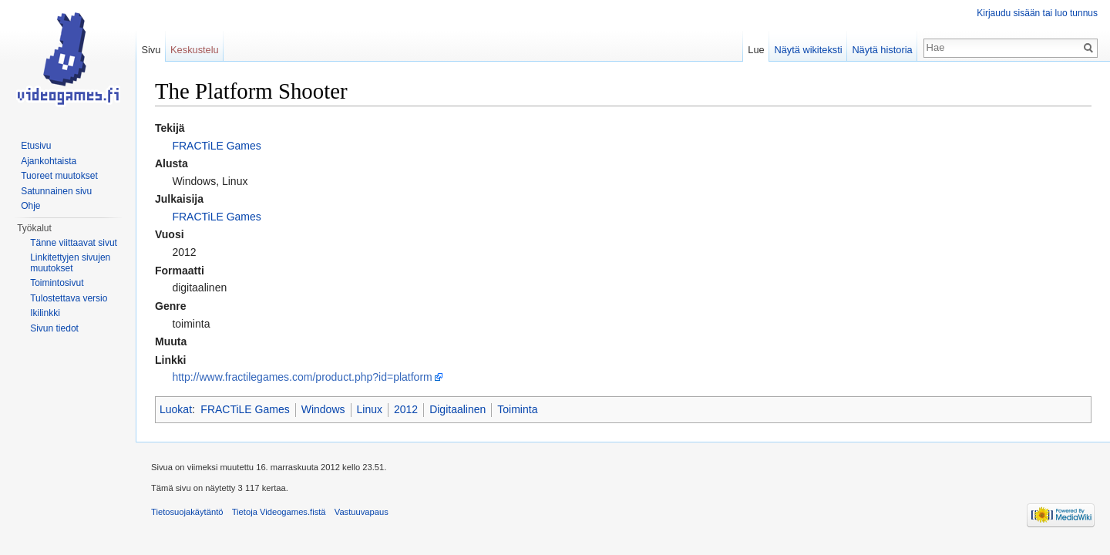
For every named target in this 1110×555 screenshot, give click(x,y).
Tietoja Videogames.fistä (279, 511)
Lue (756, 50)
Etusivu (36, 145)
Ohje (30, 205)
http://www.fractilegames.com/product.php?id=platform (302, 377)
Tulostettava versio (68, 298)
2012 (406, 409)
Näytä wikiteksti (808, 50)
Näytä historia (882, 50)
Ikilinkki (45, 313)
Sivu (150, 50)
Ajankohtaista (48, 161)
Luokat (176, 409)
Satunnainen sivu (56, 191)
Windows (323, 409)
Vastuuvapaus (361, 511)
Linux (369, 409)
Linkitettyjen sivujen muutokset (70, 263)
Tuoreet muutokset (59, 175)
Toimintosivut (56, 283)
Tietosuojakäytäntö (187, 511)
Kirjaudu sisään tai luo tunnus (1037, 13)
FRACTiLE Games (216, 146)
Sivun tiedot (54, 328)
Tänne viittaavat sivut (73, 242)
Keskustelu (194, 50)
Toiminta (517, 409)
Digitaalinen (457, 409)
